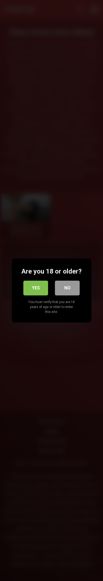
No (67, 287)
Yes (36, 287)
